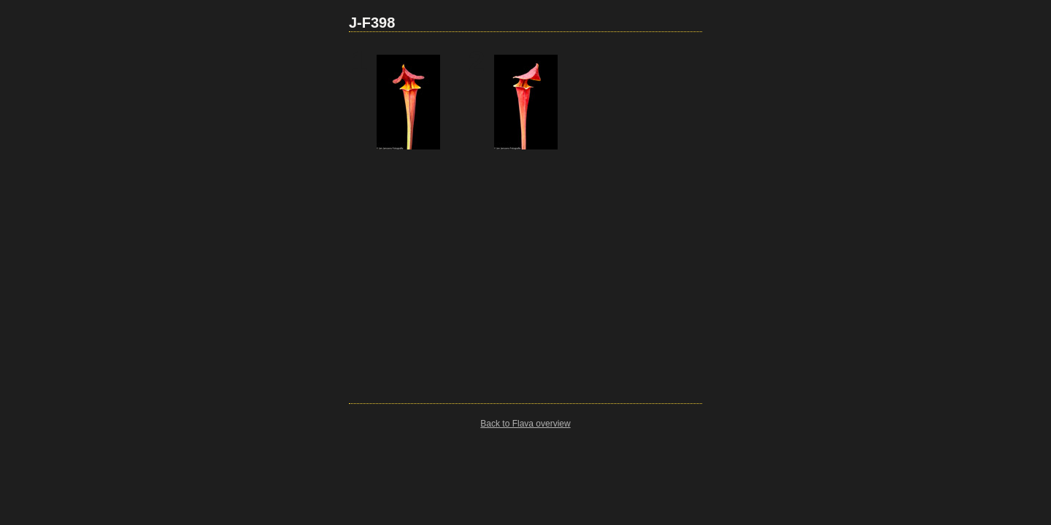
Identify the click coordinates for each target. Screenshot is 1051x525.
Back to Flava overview (525, 424)
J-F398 (372, 23)
